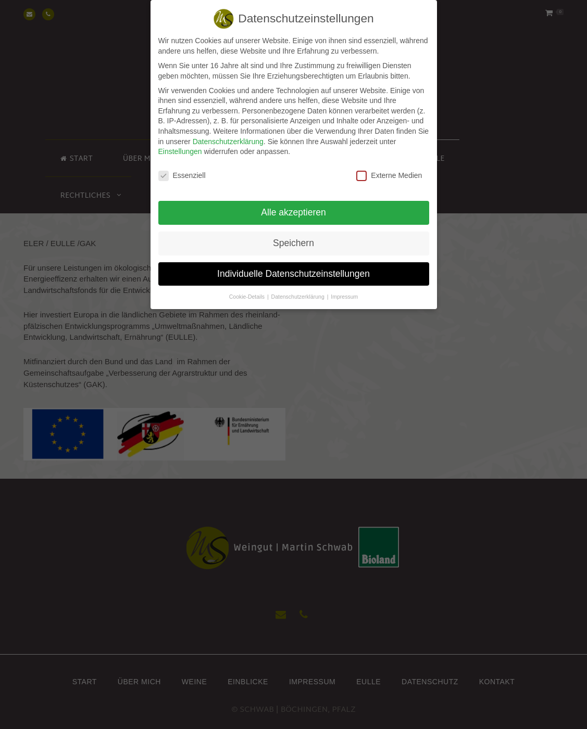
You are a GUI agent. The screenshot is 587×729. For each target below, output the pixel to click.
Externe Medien (389, 170)
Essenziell (182, 170)
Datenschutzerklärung (228, 136)
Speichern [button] (293, 238)
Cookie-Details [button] (247, 291)
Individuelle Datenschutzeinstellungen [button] (293, 268)
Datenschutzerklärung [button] (298, 291)
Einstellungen (180, 146)
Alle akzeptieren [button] (293, 207)
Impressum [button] (344, 291)
